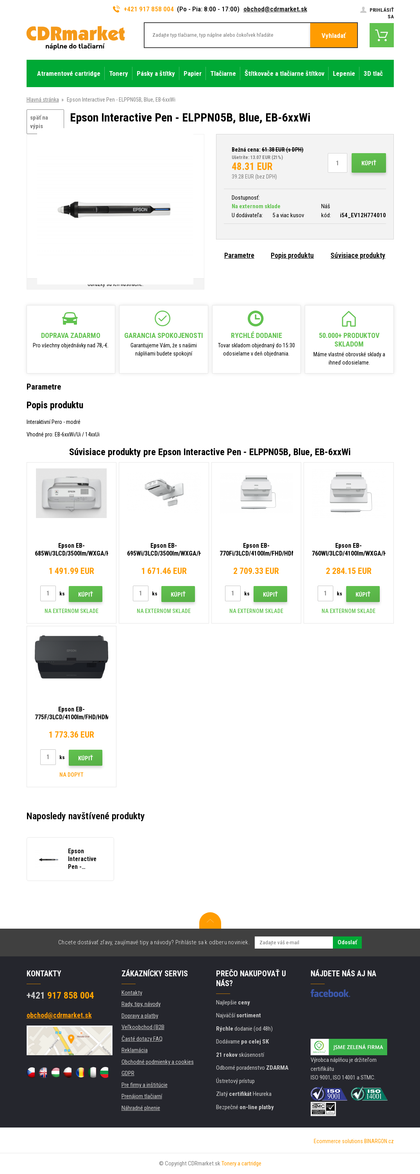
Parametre (239, 255)
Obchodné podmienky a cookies (158, 1061)
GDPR (128, 1073)
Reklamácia (135, 1050)
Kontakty (132, 992)
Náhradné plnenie (141, 1107)
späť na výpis (39, 122)
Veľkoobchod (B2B (143, 1027)
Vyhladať (334, 35)
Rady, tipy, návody (141, 1004)
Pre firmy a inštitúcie (145, 1084)
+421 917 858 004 (143, 9)
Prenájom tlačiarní (142, 1096)
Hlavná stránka (43, 99)
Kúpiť (368, 163)
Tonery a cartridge (241, 1163)
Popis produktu (292, 255)
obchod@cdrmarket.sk (275, 9)
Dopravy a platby (140, 1015)
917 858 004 (60, 995)
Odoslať (347, 942)
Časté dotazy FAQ (142, 1038)
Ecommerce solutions (338, 1141)
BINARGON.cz (379, 1141)
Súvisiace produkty (358, 255)
